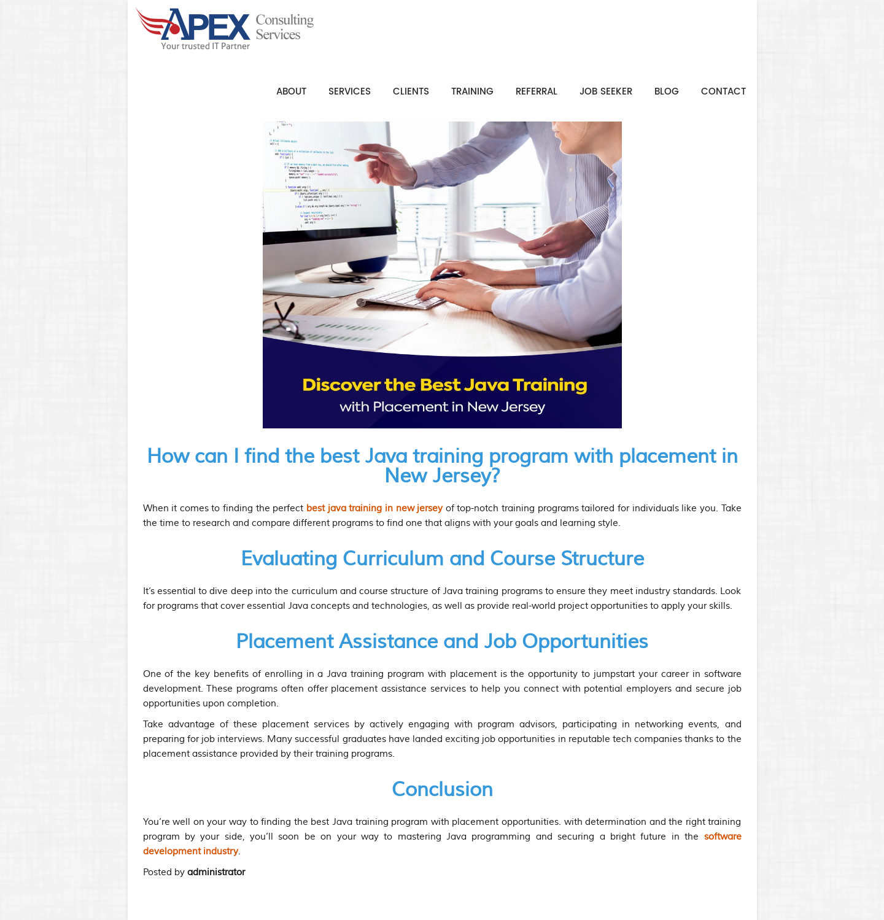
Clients (411, 91)
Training (472, 91)
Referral (536, 91)
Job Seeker (606, 91)
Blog (666, 91)
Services (349, 91)
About (291, 91)
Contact (723, 91)
